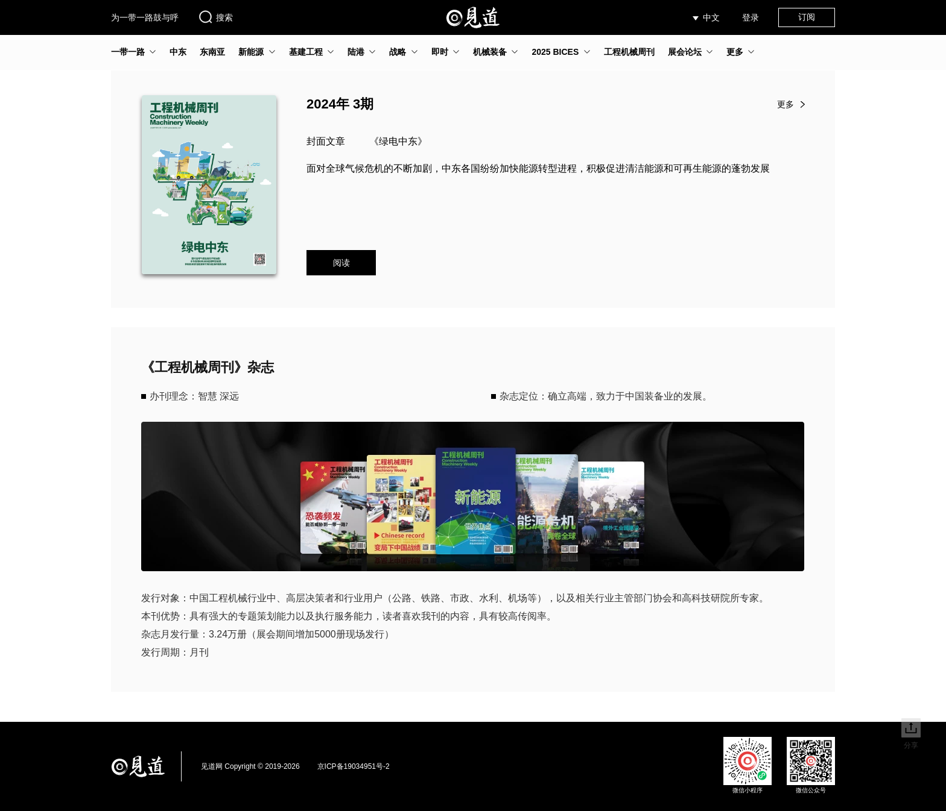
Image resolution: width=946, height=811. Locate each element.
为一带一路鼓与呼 (145, 17)
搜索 (215, 17)
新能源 (251, 52)
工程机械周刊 (629, 52)
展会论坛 (685, 52)
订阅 (806, 17)
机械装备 (490, 52)
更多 (734, 52)
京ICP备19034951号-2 (353, 766)
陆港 (356, 52)
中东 (178, 52)
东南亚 (212, 52)
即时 (439, 52)
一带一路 (128, 52)
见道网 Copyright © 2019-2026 (250, 766)
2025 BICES (555, 52)
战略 (397, 52)
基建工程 (306, 52)
